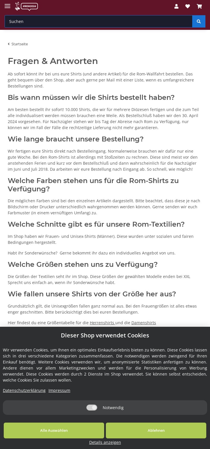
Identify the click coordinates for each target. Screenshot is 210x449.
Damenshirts (143, 322)
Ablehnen (117, 437)
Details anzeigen (182, 442)
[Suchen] (98, 21)
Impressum (59, 397)
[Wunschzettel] (187, 6)
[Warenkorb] (199, 6)
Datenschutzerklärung (24, 397)
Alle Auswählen (41, 437)
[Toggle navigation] (7, 3)
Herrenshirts (102, 322)
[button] (176, 6)
